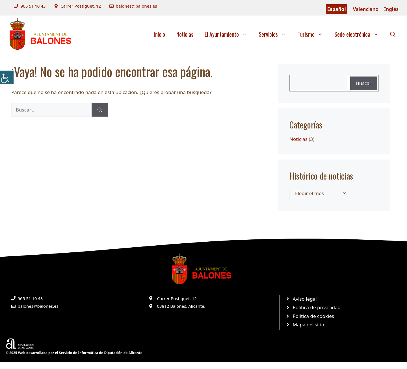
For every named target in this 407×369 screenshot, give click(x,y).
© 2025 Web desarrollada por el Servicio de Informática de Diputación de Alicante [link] (74, 352)
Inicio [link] (159, 34)
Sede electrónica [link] (359, 34)
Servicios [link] (275, 34)
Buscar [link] (363, 83)
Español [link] (336, 9)
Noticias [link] (184, 34)
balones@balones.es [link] (136, 6)
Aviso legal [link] (305, 299)
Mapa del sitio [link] (308, 324)
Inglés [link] (391, 9)
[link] (7, 77)
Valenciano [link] (366, 9)
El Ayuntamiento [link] (229, 34)
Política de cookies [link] (313, 316)
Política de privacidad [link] (317, 307)
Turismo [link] (313, 34)
